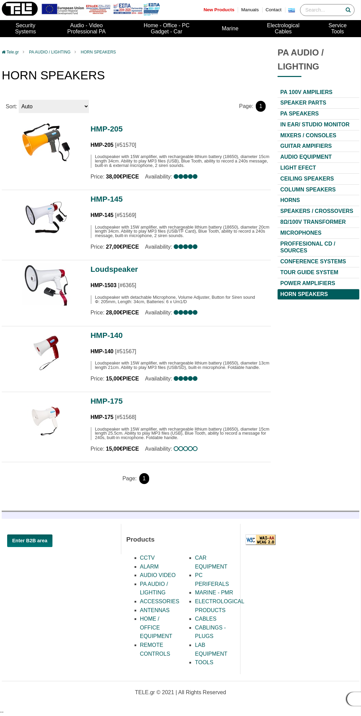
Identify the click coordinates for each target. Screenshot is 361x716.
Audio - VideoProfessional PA (86, 28)
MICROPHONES (300, 233)
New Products (219, 9)
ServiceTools (338, 28)
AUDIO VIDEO (158, 575)
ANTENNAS (155, 610)
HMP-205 (107, 129)
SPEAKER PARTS (303, 103)
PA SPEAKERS (299, 113)
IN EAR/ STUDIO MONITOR (314, 124)
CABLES (205, 619)
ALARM (149, 567)
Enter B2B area (29, 540)
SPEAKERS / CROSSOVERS (316, 211)
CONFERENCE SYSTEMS (313, 261)
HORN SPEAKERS (98, 52)
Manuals (249, 9)
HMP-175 (107, 401)
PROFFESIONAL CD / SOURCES (307, 247)
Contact (274, 9)
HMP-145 (107, 199)
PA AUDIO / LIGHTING (49, 52)
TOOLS (204, 662)
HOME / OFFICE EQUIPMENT (156, 627)
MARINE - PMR (214, 592)
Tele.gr (12, 52)
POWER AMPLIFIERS (307, 283)
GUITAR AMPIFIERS (306, 146)
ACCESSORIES (159, 601)
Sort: (11, 106)
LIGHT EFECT (298, 168)
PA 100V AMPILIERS (306, 92)
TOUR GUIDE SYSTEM (309, 272)
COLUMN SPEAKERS (308, 189)
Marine (230, 28)
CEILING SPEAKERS (307, 179)
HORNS (290, 200)
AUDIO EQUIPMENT (306, 157)
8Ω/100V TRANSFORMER (313, 222)
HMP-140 (107, 335)
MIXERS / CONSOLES (308, 135)
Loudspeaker (114, 269)
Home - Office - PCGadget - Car (167, 28)
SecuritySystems (25, 28)
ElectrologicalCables (283, 28)
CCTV (147, 558)
